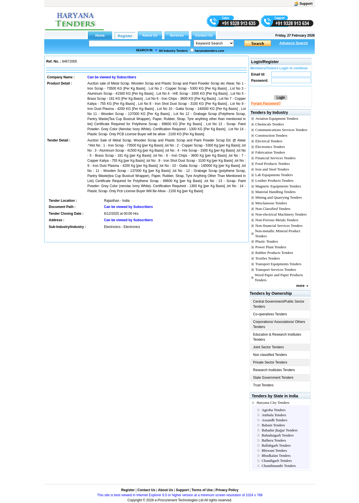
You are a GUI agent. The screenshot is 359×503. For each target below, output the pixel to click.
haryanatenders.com (209, 50)
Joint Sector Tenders (268, 347)
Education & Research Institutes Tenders (277, 337)
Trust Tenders (263, 385)
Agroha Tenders (273, 410)
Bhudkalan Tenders (276, 455)
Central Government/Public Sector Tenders (278, 304)
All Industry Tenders (173, 50)
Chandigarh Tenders (277, 460)
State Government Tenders (273, 378)
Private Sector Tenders (270, 362)
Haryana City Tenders (272, 402)
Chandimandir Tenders (279, 466)
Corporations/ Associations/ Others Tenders (279, 324)
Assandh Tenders (274, 420)
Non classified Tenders (270, 355)
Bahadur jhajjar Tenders (280, 430)
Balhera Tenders (274, 440)
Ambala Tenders (274, 415)
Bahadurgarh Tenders (278, 435)
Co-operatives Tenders (270, 314)
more (300, 286)
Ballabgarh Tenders (276, 445)
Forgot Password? (266, 103)
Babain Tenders (273, 425)
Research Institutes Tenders (274, 370)
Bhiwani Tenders (274, 450)
